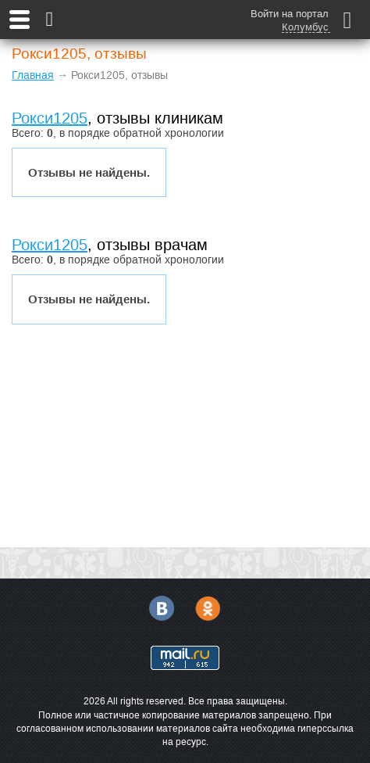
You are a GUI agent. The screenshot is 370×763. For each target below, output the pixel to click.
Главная (33, 75)
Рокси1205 (49, 118)
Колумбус (305, 27)
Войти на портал (290, 14)
